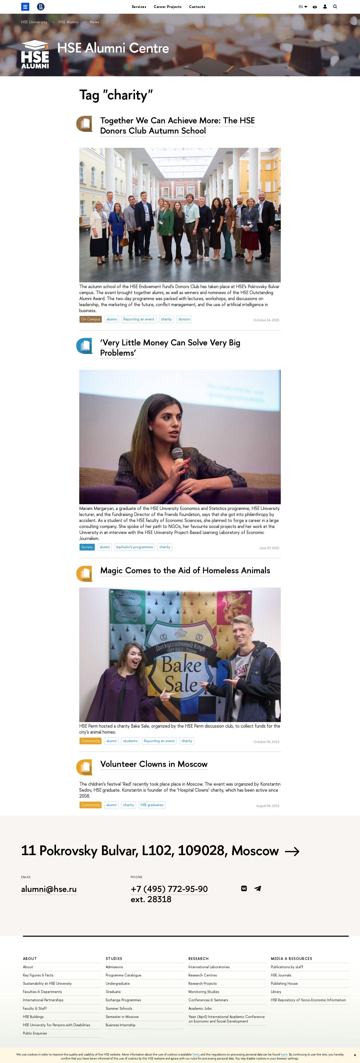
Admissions (114, 966)
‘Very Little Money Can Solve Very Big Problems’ (170, 347)
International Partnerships (43, 999)
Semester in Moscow (122, 1016)
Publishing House (284, 983)
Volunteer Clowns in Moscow (154, 764)
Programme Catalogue (123, 975)
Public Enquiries (35, 1033)
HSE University (35, 22)
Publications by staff (287, 966)
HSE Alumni (69, 22)
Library (276, 991)
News (95, 22)
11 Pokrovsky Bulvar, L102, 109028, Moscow (150, 850)
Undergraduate (118, 983)
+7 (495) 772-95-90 (169, 889)
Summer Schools (119, 1008)
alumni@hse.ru (49, 889)
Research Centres (202, 975)
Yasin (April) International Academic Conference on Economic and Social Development (226, 1018)
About (30, 958)
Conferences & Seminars (208, 999)
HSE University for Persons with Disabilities (56, 1024)
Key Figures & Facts (38, 975)
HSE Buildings (33, 1016)
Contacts (197, 6)
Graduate (113, 991)
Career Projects (168, 6)
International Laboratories (209, 966)
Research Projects (202, 983)
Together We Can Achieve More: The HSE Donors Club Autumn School (177, 125)
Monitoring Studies (203, 991)
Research (198, 958)
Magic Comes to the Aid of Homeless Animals (185, 570)
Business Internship (121, 1024)
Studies (114, 958)
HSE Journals (281, 975)
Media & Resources (291, 958)
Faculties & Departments (42, 991)
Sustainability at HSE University (47, 983)
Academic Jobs (200, 1008)
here (195, 1054)
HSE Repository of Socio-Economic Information (308, 999)
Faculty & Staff (35, 1008)
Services (139, 6)
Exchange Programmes (123, 999)
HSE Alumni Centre (113, 47)
